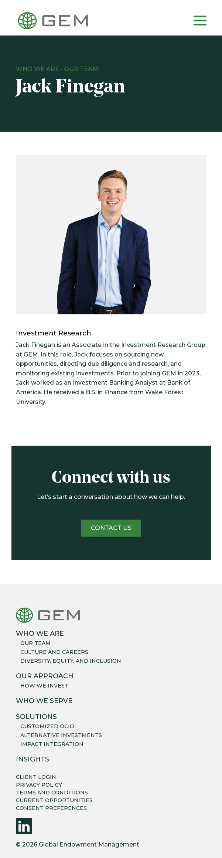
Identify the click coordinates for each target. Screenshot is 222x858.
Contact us (111, 527)
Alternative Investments (61, 735)
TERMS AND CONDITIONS (52, 792)
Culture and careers (54, 652)
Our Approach (45, 676)
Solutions (36, 717)
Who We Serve (44, 701)
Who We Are (37, 68)
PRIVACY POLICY (39, 784)
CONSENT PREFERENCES (51, 808)
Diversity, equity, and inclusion (70, 661)
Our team (35, 643)
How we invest (44, 685)
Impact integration (51, 744)
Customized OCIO (47, 726)
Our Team (81, 68)
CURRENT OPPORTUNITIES (54, 800)
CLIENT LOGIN (36, 777)
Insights (32, 759)
